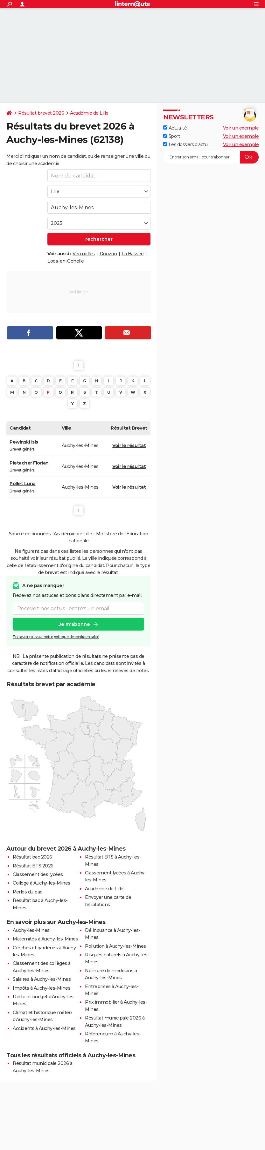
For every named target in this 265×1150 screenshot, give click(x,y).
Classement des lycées (38, 874)
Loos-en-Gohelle (65, 261)
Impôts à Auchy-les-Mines (41, 988)
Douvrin (108, 254)
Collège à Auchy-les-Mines (41, 883)
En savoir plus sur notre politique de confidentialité (56, 637)
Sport (171, 136)
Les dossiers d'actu (185, 144)
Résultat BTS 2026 (33, 866)
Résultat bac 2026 (32, 857)
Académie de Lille (89, 113)
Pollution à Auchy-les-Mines (115, 946)
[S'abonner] (211, 157)
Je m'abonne (74, 624)
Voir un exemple (241, 128)
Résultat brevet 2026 (41, 113)
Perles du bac (27, 892)
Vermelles (84, 254)
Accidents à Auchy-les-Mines (44, 1028)
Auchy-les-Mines (31, 930)
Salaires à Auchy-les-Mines (42, 979)
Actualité (175, 128)
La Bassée (133, 254)
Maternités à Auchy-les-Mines (45, 939)
